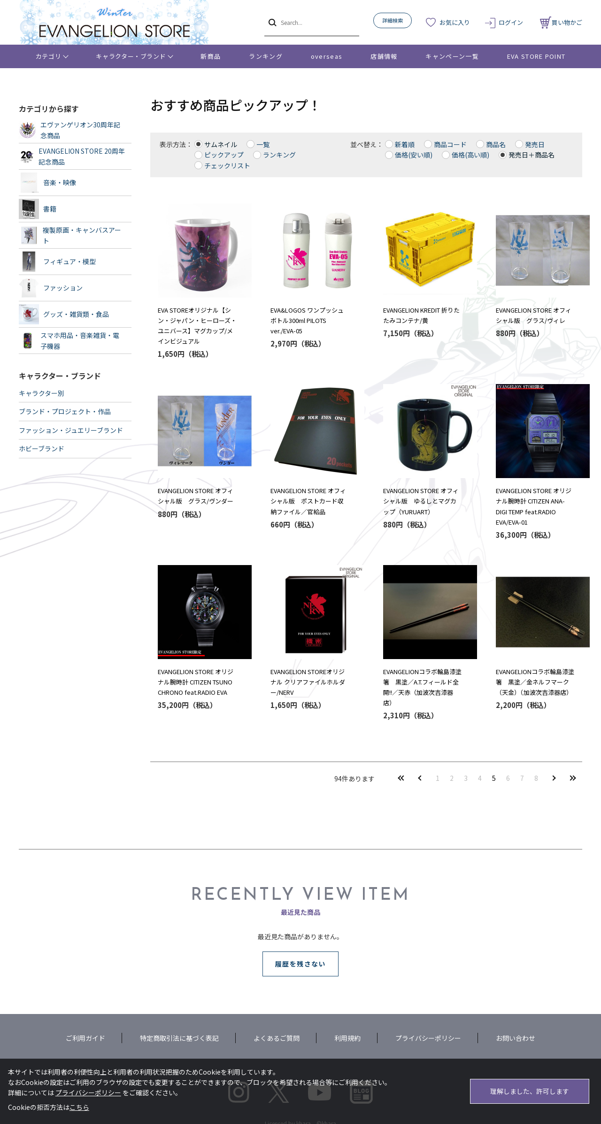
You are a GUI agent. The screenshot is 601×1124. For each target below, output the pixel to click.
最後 (573, 778)
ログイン (511, 22)
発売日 (535, 144)
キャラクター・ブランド (131, 56)
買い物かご (561, 22)
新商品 (210, 56)
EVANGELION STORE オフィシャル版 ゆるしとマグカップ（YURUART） (421, 501)
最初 (401, 778)
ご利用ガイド (85, 1038)
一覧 (263, 144)
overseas (326, 56)
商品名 (496, 144)
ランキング (266, 56)
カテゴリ (49, 56)
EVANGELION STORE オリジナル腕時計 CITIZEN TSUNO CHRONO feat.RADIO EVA (195, 682)
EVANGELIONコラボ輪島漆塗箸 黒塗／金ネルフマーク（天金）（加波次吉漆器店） (535, 682)
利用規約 (347, 1038)
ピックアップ (224, 154)
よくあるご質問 (277, 1038)
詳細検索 (392, 20)
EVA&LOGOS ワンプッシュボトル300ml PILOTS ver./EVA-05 (307, 320)
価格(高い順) (470, 154)
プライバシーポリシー (428, 1038)
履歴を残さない (300, 963)
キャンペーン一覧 (451, 56)
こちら (79, 1107)
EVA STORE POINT (536, 56)
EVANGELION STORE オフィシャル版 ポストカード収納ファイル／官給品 (308, 501)
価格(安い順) (413, 154)
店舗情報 (383, 56)
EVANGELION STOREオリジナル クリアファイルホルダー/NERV (307, 682)
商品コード (450, 144)
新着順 (405, 144)
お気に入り (454, 22)
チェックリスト (227, 165)
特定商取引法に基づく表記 (179, 1038)
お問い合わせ (515, 1038)
